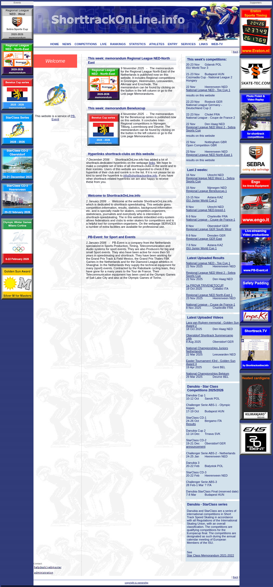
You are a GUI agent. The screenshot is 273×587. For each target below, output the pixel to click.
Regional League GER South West (208, 229)
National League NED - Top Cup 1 (208, 90)
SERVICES (188, 44)
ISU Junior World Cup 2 (201, 200)
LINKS (203, 44)
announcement (195, 446)
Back (235, 51)
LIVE (103, 44)
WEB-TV (217, 44)
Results (191, 424)
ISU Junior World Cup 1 (201, 248)
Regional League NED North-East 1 (209, 154)
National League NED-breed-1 (205, 210)
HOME (54, 44)
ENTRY (173, 44)
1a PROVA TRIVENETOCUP (205, 285)
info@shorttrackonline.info (140, 175)
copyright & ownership (136, 582)
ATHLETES (156, 44)
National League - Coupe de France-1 (210, 219)
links (152, 162)
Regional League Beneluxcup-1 (206, 190)
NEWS (66, 44)
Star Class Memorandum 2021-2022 (210, 555)
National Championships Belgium (207, 373)
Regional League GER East (204, 238)
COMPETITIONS (85, 44)
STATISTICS (137, 44)
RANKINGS (118, 44)
